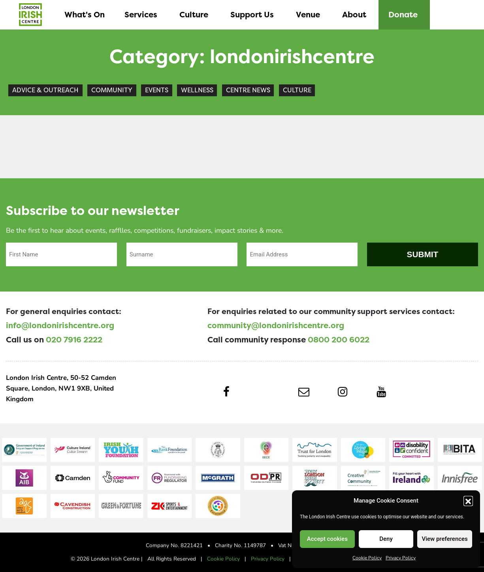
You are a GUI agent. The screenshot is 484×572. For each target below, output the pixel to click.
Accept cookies (327, 538)
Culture (297, 90)
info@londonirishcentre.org (60, 325)
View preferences (445, 538)
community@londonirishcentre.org (275, 325)
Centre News (248, 90)
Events (156, 90)
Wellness (197, 90)
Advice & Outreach (45, 90)
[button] (468, 501)
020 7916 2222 (74, 340)
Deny (386, 538)
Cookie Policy (367, 557)
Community (111, 90)
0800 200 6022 (338, 340)
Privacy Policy (401, 557)
